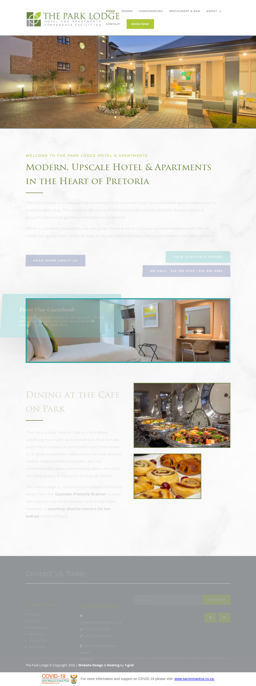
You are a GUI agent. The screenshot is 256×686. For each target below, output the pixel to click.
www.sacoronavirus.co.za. (194, 679)
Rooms (127, 11)
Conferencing (151, 11)
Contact (113, 24)
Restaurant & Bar (184, 11)
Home (110, 11)
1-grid (129, 665)
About (211, 11)
